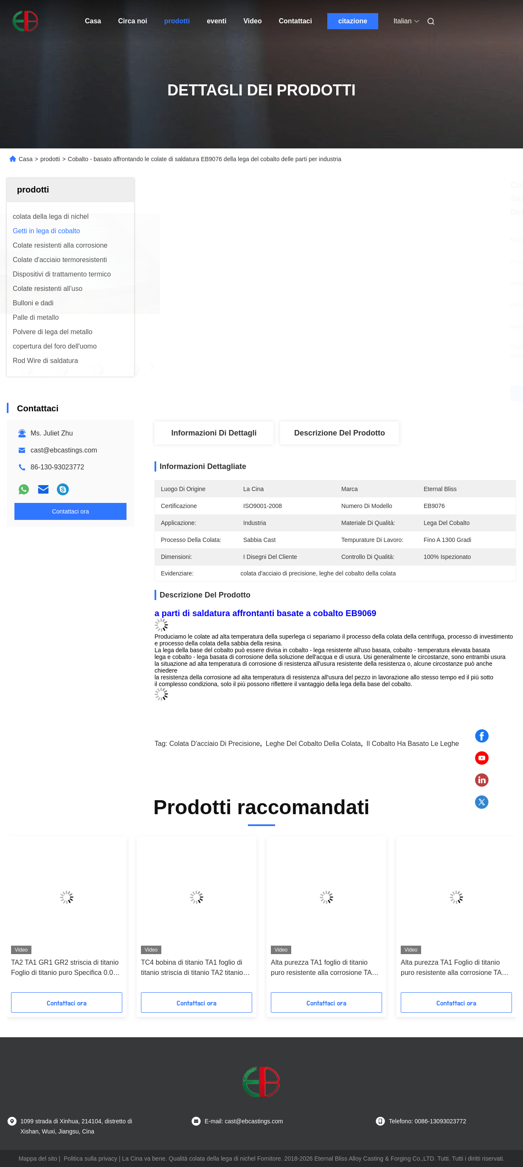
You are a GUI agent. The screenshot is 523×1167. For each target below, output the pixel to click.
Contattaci (295, 21)
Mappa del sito (38, 1158)
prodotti (177, 21)
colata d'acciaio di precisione (214, 743)
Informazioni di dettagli (213, 433)
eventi (216, 21)
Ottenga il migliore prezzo (384, 393)
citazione (352, 21)
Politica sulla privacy (90, 1158)
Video (252, 21)
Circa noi (132, 21)
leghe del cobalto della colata (313, 743)
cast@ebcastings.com (64, 450)
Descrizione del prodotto (339, 433)
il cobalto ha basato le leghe (412, 743)
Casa (93, 21)
